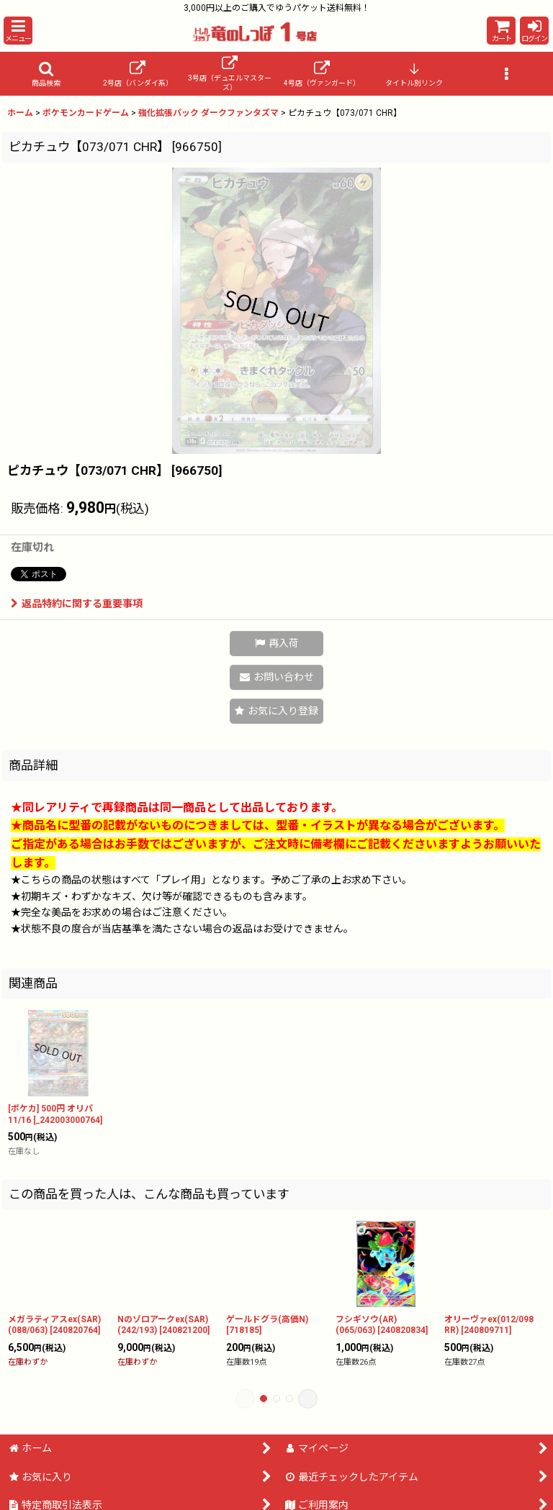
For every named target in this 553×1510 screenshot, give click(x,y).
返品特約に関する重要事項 (77, 603)
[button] (18, 31)
